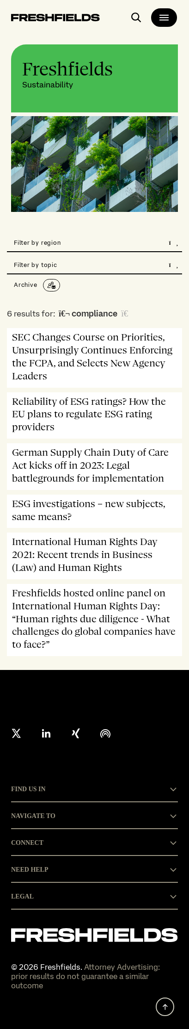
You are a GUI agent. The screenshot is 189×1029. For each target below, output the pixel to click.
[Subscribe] (51, 285)
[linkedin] (46, 733)
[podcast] (105, 733)
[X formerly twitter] (16, 733)
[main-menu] (164, 17)
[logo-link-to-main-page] (55, 19)
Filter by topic (96, 264)
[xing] (75, 733)
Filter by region (96, 242)
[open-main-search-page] (136, 17)
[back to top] (165, 1007)
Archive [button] (25, 284)
